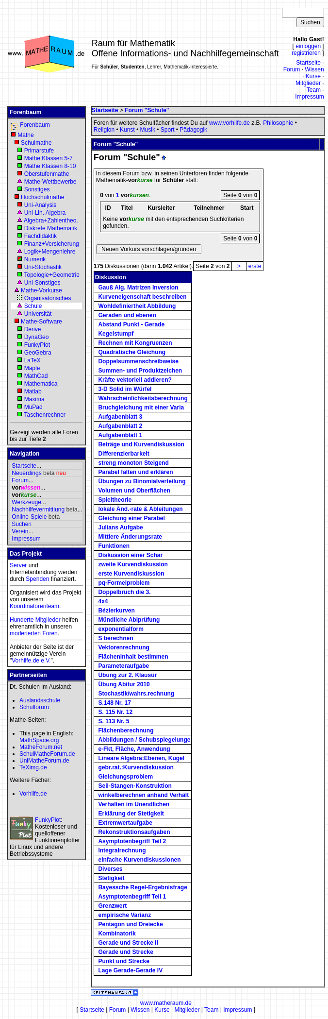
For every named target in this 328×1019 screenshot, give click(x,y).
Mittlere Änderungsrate (130, 536)
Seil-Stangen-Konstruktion (134, 785)
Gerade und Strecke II (128, 942)
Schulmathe (36, 142)
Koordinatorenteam (34, 606)
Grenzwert (112, 905)
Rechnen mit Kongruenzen (135, 343)
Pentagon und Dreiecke (130, 924)
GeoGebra (37, 352)
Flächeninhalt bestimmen (133, 656)
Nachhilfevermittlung (38, 509)
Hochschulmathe (42, 197)
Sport (168, 129)
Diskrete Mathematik (50, 228)
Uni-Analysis (40, 205)
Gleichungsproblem (125, 776)
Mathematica (41, 383)
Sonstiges (37, 189)
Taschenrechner (44, 414)
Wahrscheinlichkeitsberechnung (142, 398)
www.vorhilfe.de (229, 122)
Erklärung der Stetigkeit (131, 813)
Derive (32, 329)
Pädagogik (193, 129)
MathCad (36, 376)
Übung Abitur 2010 (123, 684)
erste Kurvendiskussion (131, 573)
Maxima (34, 399)
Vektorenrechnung (123, 647)
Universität (38, 313)
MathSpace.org (39, 740)
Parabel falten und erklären (135, 472)
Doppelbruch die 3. (124, 592)
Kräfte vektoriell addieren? (134, 379)
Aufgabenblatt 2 (120, 426)
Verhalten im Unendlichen (133, 804)
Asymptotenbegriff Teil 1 (132, 896)
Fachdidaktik (40, 236)
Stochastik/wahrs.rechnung (136, 693)
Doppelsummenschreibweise (138, 361)
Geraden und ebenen (127, 315)
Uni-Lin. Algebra (45, 212)
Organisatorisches (47, 298)
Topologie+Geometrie (51, 275)
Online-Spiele (29, 516)
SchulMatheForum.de (47, 753)
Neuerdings (26, 473)
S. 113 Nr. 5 (113, 721)
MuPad (33, 407)
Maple (32, 368)
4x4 (103, 601)
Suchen (22, 524)
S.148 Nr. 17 (114, 702)
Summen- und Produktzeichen (140, 370)
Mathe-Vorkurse (41, 290)
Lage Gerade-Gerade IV (130, 970)
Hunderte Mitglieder (35, 619)
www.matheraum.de (166, 1003)
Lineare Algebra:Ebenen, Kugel (141, 758)
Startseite (308, 62)
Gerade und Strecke (125, 952)
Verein (20, 531)
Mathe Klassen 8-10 (50, 166)
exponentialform (120, 629)
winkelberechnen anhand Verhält (143, 795)
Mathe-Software (41, 321)
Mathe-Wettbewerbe (50, 181)
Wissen (314, 69)
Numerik (35, 259)
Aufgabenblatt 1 (120, 435)
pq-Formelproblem (123, 582)
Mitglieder (308, 83)
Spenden (37, 579)
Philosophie (278, 122)
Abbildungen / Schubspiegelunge (144, 739)
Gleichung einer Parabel (131, 518)
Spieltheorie (114, 499)
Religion (104, 129)
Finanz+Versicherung (51, 243)
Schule (33, 306)
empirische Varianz (124, 915)
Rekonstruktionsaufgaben (134, 832)
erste (255, 266)
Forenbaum (34, 124)
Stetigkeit (111, 878)
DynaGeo (36, 337)
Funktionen (114, 546)
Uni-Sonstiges (42, 282)
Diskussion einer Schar (130, 555)
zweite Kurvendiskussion (132, 564)
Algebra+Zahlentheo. (51, 220)
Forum (291, 69)
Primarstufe (39, 150)
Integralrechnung (122, 850)
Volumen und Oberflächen (134, 490)
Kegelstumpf (115, 333)
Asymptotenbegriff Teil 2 (132, 841)
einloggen (308, 46)
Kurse (313, 76)
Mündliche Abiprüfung (129, 619)
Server (18, 565)
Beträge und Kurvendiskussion (141, 444)
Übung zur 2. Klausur (127, 675)
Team (314, 89)
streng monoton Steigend (133, 462)
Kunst (127, 129)
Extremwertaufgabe (125, 822)
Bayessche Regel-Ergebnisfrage (142, 887)
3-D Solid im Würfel (124, 389)
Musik (147, 129)
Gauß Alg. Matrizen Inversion (138, 287)
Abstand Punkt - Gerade (131, 324)
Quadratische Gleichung (131, 352)
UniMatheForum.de (44, 760)
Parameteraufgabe (123, 665)
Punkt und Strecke (123, 961)
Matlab (33, 391)
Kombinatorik (116, 933)
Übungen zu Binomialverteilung (141, 481)
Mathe (25, 135)
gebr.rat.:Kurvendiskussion (135, 767)
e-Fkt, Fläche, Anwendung (134, 749)
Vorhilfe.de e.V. (31, 660)
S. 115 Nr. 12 (115, 712)
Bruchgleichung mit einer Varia (141, 407)
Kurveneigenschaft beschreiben (142, 296)
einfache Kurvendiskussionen (139, 859)
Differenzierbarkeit (123, 453)
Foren (49, 633)
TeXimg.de (33, 767)
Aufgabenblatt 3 (120, 416)
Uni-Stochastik (43, 267)
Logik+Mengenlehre (50, 251)
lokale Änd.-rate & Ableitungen (140, 509)
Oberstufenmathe (46, 173)
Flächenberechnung (125, 730)
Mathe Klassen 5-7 (48, 158)
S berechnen (115, 638)
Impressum (309, 96)
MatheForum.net (40, 747)
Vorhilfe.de (33, 793)
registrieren (306, 53)
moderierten (25, 633)
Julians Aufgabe (120, 527)
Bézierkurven (116, 610)
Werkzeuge (26, 502)
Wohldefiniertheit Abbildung (137, 306)
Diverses (110, 869)
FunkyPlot (37, 344)
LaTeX (32, 360)
